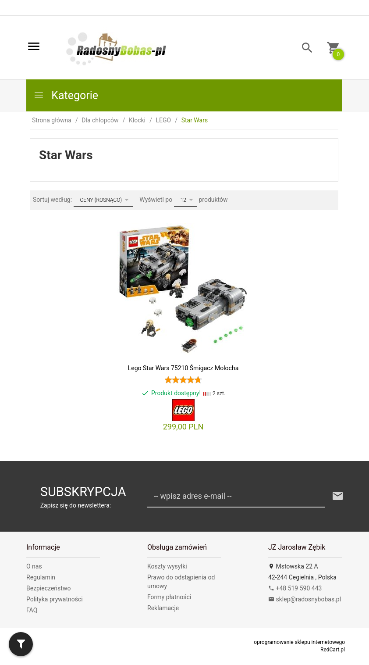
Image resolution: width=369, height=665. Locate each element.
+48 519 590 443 (295, 588)
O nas (34, 566)
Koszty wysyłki (167, 566)
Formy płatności (169, 597)
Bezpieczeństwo (48, 588)
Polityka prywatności (54, 599)
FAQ (31, 610)
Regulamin (40, 577)
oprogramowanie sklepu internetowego (299, 642)
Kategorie (65, 95)
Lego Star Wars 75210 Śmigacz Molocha (183, 368)
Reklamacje (163, 607)
